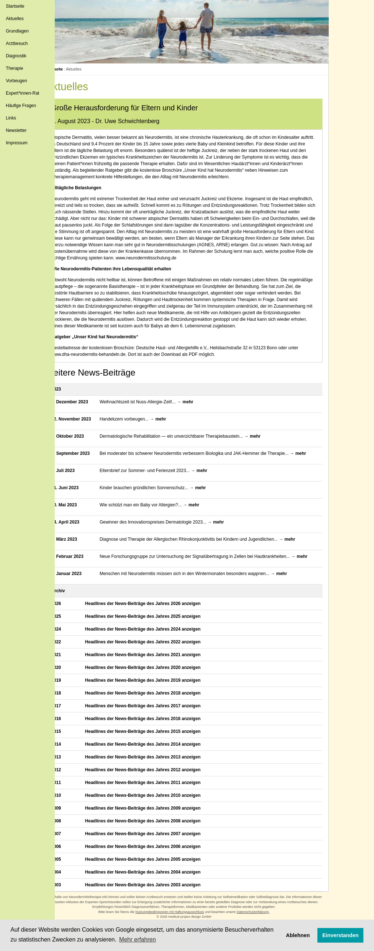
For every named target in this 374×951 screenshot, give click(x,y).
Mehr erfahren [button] (137, 939)
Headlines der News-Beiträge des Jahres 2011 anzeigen (156, 811)
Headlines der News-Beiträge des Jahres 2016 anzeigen (156, 747)
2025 (72, 644)
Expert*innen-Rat (22, 93)
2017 (72, 734)
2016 (72, 747)
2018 (72, 721)
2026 (72, 632)
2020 (72, 696)
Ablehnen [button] (298, 935)
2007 (72, 862)
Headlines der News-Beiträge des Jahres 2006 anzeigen (156, 875)
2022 (72, 670)
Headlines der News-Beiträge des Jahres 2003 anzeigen (156, 913)
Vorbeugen (16, 80)
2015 (72, 759)
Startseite (15, 6)
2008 (72, 849)
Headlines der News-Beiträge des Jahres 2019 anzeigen (156, 708)
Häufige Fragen (21, 105)
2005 (72, 887)
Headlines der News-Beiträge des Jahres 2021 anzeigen (156, 683)
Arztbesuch (17, 43)
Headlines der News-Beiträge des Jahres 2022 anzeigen (156, 670)
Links (11, 118)
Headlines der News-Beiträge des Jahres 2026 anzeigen (156, 632)
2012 (72, 798)
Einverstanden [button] (341, 935)
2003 (72, 913)
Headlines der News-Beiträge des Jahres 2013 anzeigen (156, 785)
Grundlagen (17, 31)
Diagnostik (16, 55)
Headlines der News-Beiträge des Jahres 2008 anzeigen (156, 849)
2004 (72, 900)
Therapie (14, 68)
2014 (72, 772)
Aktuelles (15, 18)
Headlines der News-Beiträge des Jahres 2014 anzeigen (156, 772)
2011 (72, 811)
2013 (72, 785)
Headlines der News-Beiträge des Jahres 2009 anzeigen (156, 836)
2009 (72, 836)
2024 (72, 657)
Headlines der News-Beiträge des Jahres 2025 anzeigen (156, 644)
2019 (72, 708)
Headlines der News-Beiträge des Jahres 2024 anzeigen (156, 657)
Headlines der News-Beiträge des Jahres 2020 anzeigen (156, 696)
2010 (72, 823)
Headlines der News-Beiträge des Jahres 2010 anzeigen (156, 823)
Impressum (16, 142)
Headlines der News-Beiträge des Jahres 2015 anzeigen (156, 759)
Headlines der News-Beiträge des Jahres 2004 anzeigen (156, 900)
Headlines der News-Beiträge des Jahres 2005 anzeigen (156, 887)
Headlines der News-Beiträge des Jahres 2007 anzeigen (156, 862)
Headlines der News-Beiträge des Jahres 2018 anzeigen (156, 721)
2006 (72, 875)
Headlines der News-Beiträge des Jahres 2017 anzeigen (156, 734)
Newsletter (16, 130)
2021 (72, 683)
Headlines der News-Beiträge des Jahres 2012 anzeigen (156, 798)
